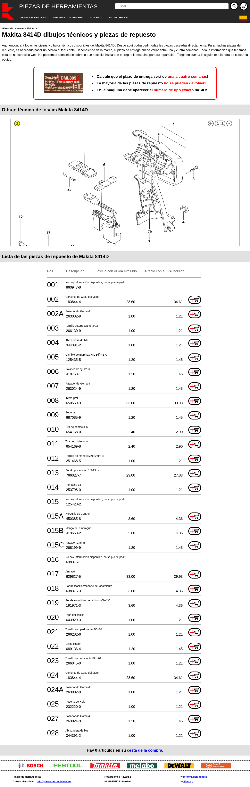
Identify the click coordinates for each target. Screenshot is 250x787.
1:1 (220, 123)
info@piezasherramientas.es (54, 781)
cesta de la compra (144, 750)
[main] (125, 391)
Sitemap (188, 781)
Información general (195, 776)
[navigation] (119, 17)
